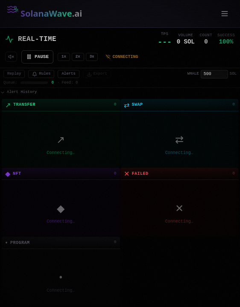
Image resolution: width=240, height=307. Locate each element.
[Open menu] (224, 13)
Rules (41, 74)
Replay (14, 74)
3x (92, 57)
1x (63, 57)
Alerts (68, 74)
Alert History (18, 92)
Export (97, 74)
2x (78, 57)
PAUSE (37, 56)
